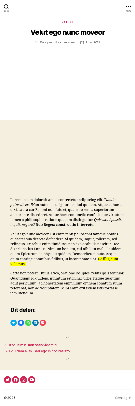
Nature (67, 22)
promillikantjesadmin (61, 42)
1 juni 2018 (93, 42)
